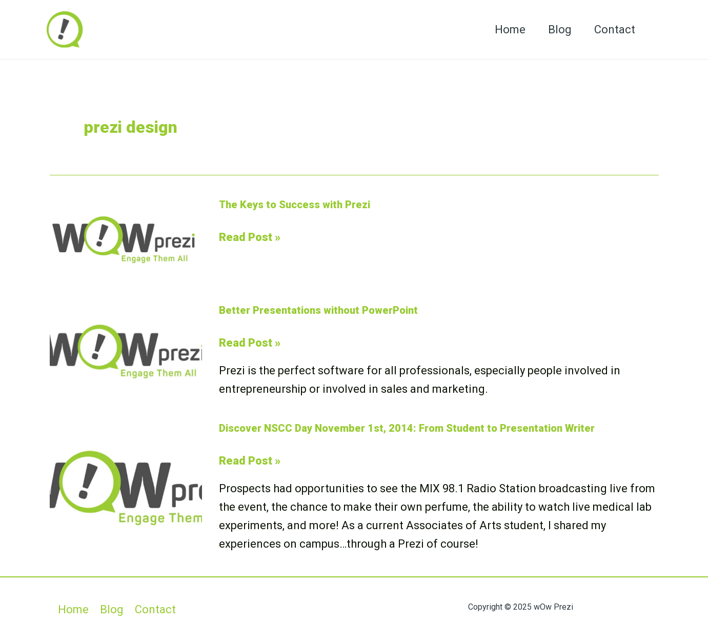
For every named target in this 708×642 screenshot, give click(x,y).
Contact (614, 29)
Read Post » (249, 237)
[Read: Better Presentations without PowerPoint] (126, 350)
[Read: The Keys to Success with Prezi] (126, 238)
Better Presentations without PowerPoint (318, 310)
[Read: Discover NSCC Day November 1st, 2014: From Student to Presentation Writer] (126, 486)
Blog (560, 29)
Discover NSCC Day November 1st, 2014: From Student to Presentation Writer (407, 428)
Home (510, 29)
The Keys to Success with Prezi (294, 204)
